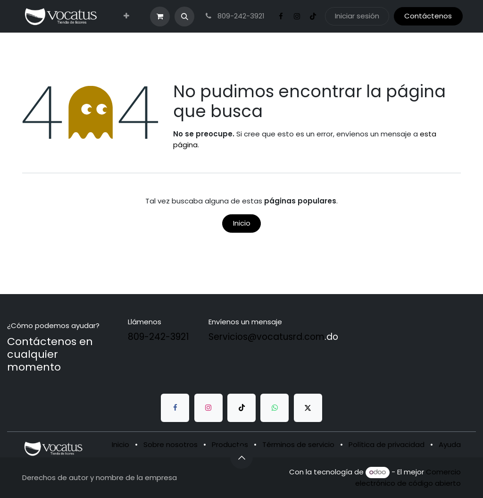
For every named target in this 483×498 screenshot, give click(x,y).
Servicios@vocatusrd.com (266, 336)
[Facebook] (281, 16)
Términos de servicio (298, 444)
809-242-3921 (234, 16)
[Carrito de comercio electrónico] (160, 16)
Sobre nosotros (170, 444)
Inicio (241, 223)
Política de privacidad (387, 444)
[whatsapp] (274, 408)
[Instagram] (297, 16)
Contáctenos (428, 16)
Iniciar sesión (357, 16)
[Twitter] (308, 408)
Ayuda (450, 444)
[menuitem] (126, 16)
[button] (184, 16)
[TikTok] (313, 16)
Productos (230, 444)
